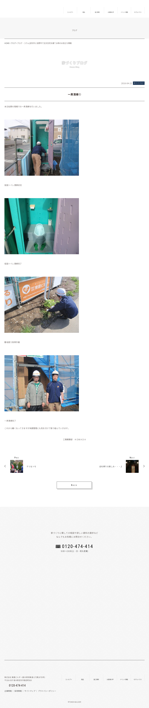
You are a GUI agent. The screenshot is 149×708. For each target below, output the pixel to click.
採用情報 (18, 691)
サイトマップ (29, 691)
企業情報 (8, 691)
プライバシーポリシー (47, 691)
